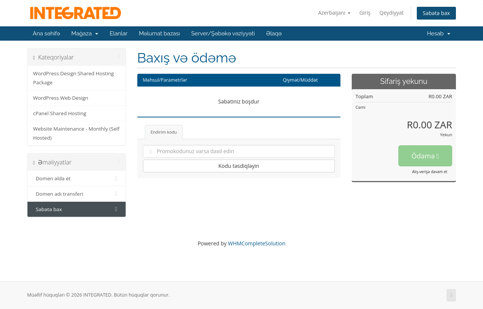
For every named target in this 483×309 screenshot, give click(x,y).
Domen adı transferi (76, 193)
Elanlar (118, 33)
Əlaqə (273, 33)
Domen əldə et (76, 178)
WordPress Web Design (60, 97)
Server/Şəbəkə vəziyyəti (223, 33)
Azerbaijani (334, 12)
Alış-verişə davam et (429, 171)
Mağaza (85, 33)
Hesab (438, 33)
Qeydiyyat (392, 12)
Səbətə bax (436, 13)
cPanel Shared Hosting (59, 113)
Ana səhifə (46, 33)
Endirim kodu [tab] (164, 132)
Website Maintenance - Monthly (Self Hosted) (76, 133)
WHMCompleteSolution (257, 243)
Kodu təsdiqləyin (238, 165)
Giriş (365, 12)
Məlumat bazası (159, 33)
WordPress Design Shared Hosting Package (73, 78)
